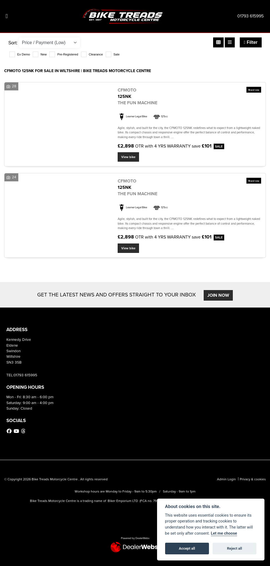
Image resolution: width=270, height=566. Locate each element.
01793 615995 (250, 16)
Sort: (13, 42)
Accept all (187, 548)
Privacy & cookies (253, 479)
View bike (128, 157)
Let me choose (224, 533)
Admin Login (226, 479)
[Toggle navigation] (6, 16)
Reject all (234, 548)
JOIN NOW (218, 295)
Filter (251, 42)
